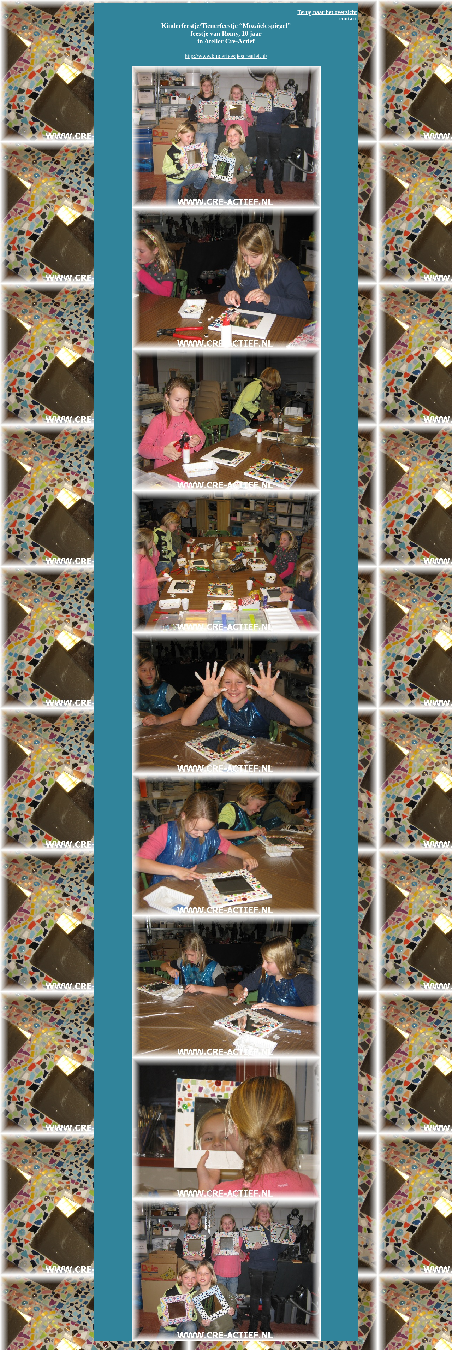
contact (348, 19)
